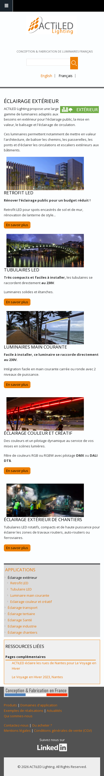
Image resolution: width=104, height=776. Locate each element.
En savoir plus (17, 225)
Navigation (6, 6)
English (46, 75)
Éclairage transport (22, 607)
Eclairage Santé (20, 620)
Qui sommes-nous (18, 716)
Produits (10, 705)
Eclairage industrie (22, 626)
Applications (20, 570)
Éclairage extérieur (22, 577)
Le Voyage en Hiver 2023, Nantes (37, 677)
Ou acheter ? (42, 725)
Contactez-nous (16, 725)
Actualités (54, 710)
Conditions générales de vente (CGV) (63, 730)
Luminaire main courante (29, 595)
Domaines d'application (38, 705)
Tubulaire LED (21, 589)
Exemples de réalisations (23, 710)
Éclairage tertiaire (21, 613)
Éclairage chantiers (22, 632)
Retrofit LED (19, 583)
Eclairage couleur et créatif (31, 601)
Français (66, 75)
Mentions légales (17, 730)
